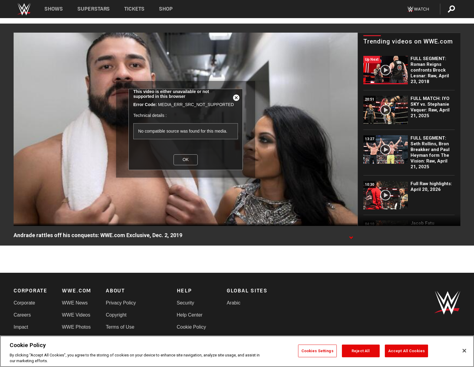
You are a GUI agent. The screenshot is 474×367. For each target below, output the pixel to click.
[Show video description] (351, 235)
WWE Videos (76, 314)
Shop (166, 9)
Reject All (361, 351)
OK (186, 159)
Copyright (116, 314)
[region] (237, 351)
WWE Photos (76, 327)
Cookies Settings (317, 351)
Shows (53, 9)
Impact (21, 327)
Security (185, 302)
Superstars (93, 9)
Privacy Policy (121, 302)
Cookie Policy (191, 327)
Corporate (24, 302)
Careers (22, 314)
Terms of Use (120, 327)
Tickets (134, 9)
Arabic (233, 302)
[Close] (464, 350)
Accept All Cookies (406, 351)
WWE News (75, 302)
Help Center (190, 314)
